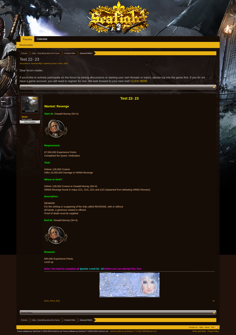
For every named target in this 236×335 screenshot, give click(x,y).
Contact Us (193, 327)
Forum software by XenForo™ (86, 331)
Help (201, 327)
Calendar (42, 39)
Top (212, 327)
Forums (27, 39)
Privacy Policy (213, 331)
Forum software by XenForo (40, 331)
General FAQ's (37, 63)
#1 (214, 301)
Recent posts (26, 45)
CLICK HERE (139, 81)
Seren (54, 63)
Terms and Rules (199, 331)
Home (207, 327)
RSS (217, 327)
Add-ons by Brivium (133, 331)
